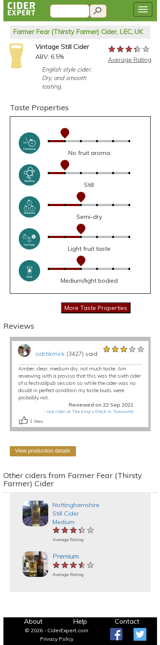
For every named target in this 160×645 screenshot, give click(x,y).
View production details (42, 451)
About (33, 621)
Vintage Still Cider (62, 46)
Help (80, 621)
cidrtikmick (50, 354)
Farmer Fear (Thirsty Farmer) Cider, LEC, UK (78, 32)
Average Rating (129, 59)
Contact (127, 621)
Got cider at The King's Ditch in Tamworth (90, 411)
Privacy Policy (56, 639)
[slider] (129, 49)
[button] (7, 492)
